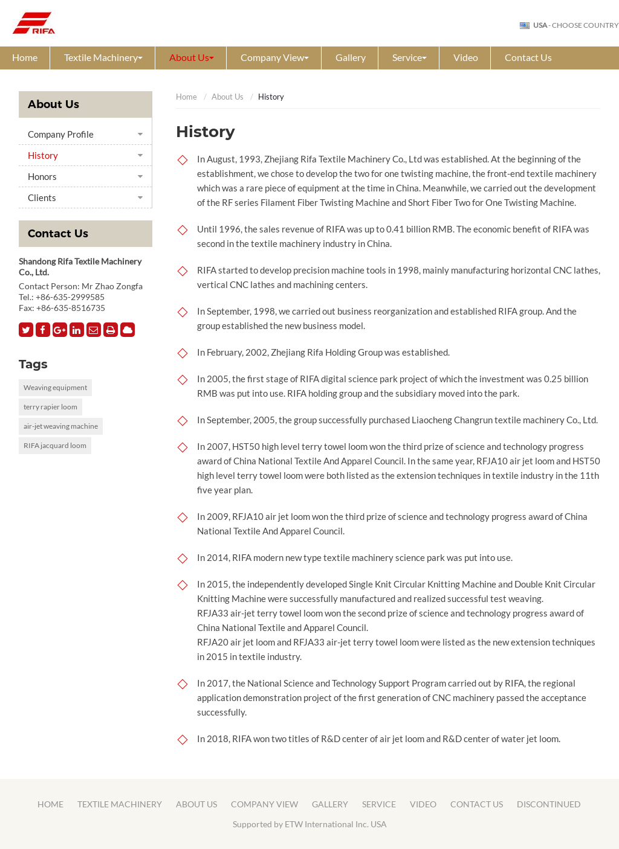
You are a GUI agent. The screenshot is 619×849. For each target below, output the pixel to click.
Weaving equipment (55, 387)
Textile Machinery (119, 804)
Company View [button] (275, 57)
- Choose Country (576, 25)
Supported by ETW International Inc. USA (310, 824)
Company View (264, 804)
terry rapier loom (50, 406)
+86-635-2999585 (70, 297)
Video (465, 57)
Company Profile (61, 134)
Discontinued (549, 804)
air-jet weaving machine (61, 426)
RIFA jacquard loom (55, 445)
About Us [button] (191, 57)
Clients (42, 197)
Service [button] (409, 57)
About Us (228, 96)
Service (379, 804)
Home (24, 57)
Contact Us (528, 57)
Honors (42, 176)
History (43, 155)
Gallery (350, 57)
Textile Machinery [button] (103, 57)
